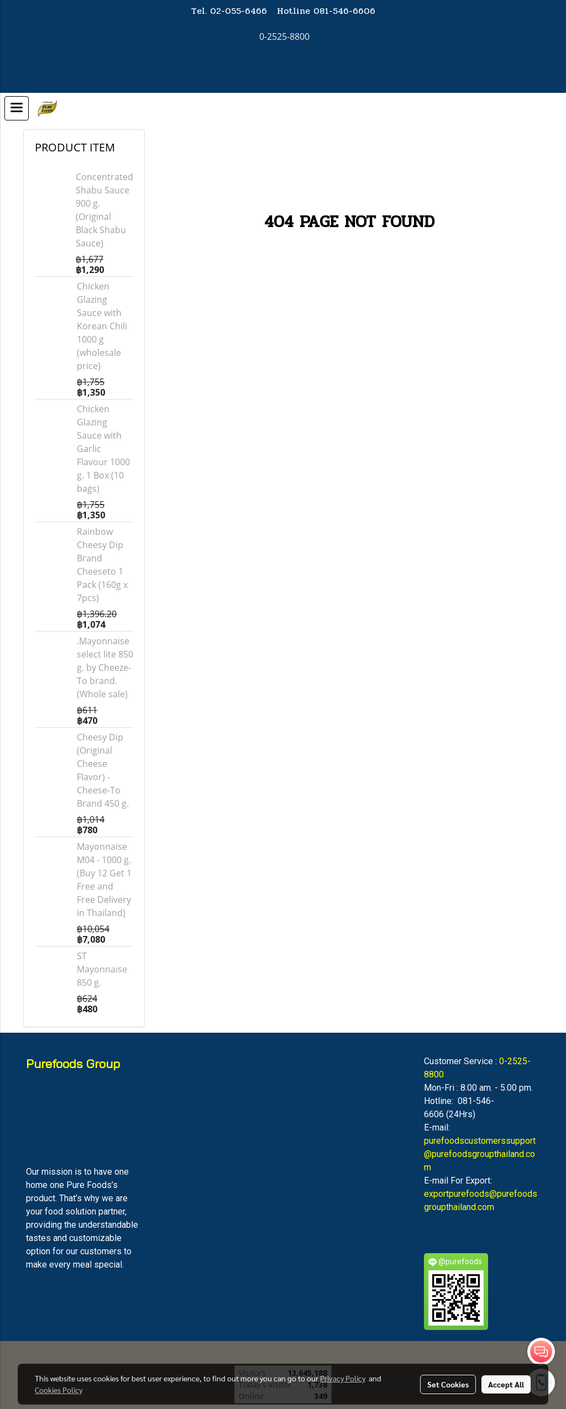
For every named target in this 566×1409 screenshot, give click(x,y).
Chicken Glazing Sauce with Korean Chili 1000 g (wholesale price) (102, 326)
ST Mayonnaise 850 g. (102, 969)
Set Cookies (448, 1384)
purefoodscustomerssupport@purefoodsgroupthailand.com (480, 1154)
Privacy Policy (342, 1378)
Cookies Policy (58, 1390)
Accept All (506, 1384)
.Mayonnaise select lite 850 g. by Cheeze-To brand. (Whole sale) (105, 667)
